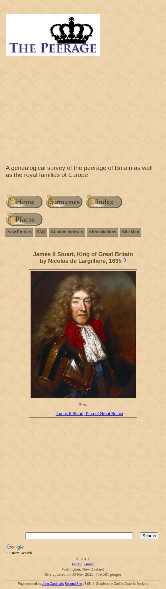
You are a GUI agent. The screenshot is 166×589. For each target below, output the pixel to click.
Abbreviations (103, 231)
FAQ (41, 231)
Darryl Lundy (83, 564)
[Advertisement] (83, 108)
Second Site (73, 583)
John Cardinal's (53, 583)
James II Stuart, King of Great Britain (89, 413)
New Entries (19, 231)
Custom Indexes (67, 231)
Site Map (130, 231)
